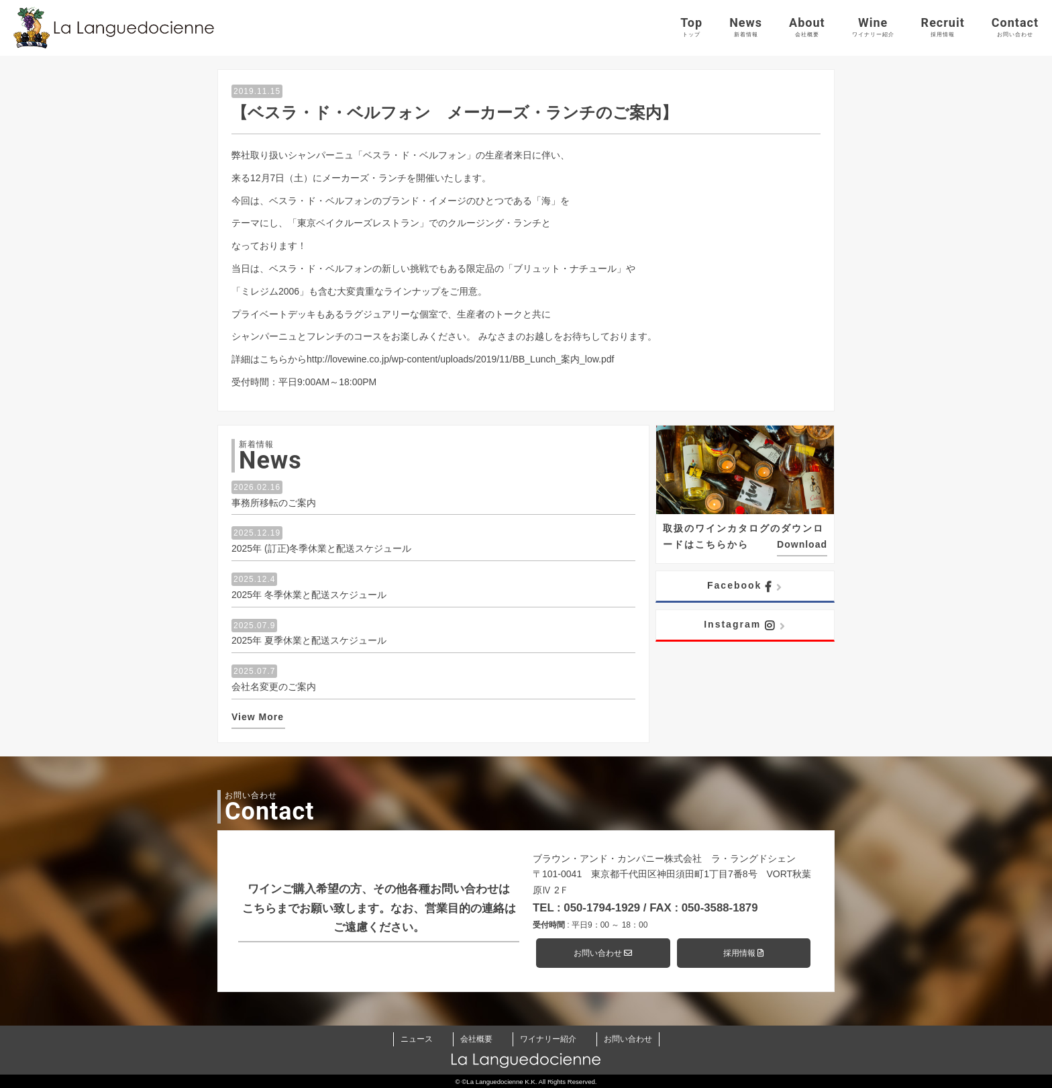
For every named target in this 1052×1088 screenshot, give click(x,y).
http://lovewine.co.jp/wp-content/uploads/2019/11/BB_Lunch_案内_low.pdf (460, 359)
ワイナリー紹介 (548, 1039)
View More (257, 716)
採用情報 (743, 953)
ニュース (417, 1039)
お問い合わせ (603, 953)
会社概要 (476, 1039)
